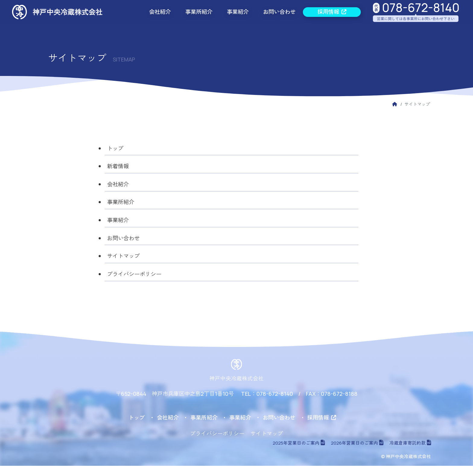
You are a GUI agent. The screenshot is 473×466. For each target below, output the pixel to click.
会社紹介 (160, 12)
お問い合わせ (279, 12)
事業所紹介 (198, 12)
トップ (115, 148)
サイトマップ (123, 256)
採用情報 (331, 12)
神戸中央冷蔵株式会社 (236, 378)
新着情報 (118, 166)
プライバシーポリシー (134, 274)
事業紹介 (238, 12)
